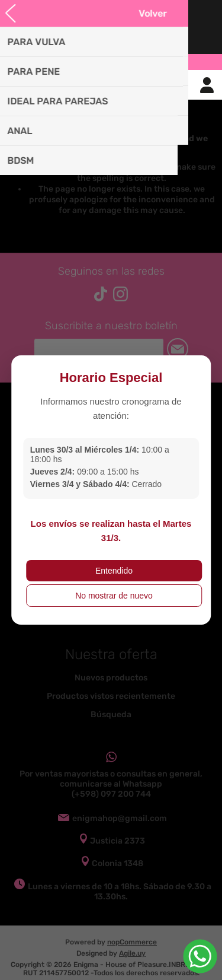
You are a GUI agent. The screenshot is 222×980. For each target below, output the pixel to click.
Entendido (114, 570)
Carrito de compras (126, 85)
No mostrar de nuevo (114, 595)
